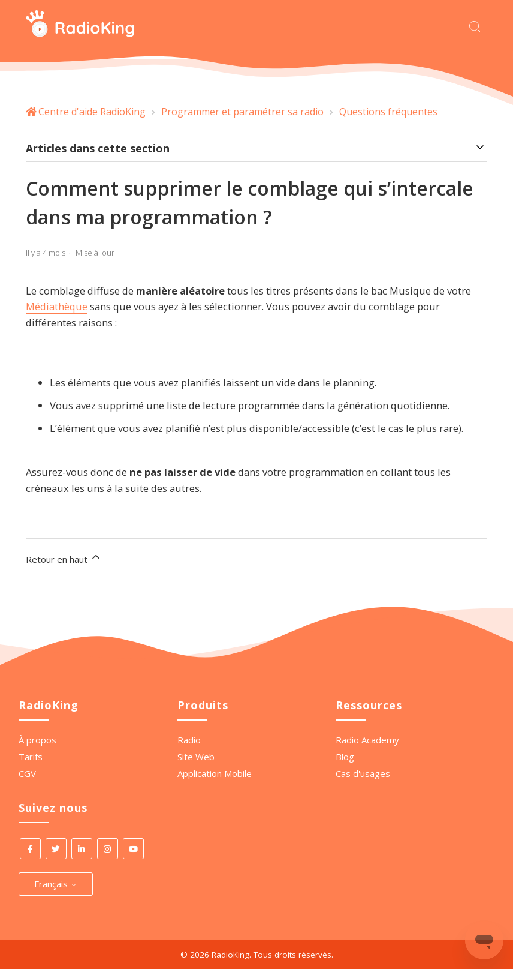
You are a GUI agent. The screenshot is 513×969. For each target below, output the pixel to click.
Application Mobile (214, 773)
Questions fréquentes (388, 111)
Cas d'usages (363, 773)
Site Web (196, 757)
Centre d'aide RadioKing (92, 111)
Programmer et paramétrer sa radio (242, 111)
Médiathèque (56, 306)
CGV (27, 773)
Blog (345, 757)
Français (55, 884)
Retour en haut (64, 558)
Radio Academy (367, 740)
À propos (37, 740)
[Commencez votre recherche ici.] (478, 25)
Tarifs (31, 757)
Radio (189, 740)
